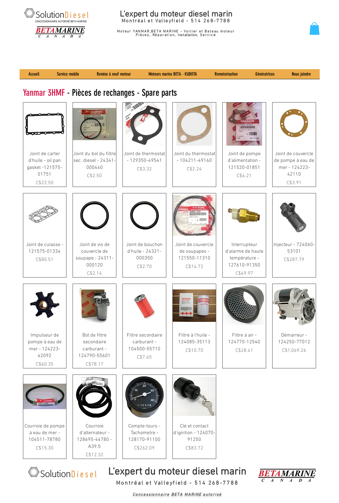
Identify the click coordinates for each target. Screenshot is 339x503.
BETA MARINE (78, 21)
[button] (314, 28)
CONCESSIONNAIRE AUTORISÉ (52, 21)
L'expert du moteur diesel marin (176, 14)
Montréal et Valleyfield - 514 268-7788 (176, 21)
